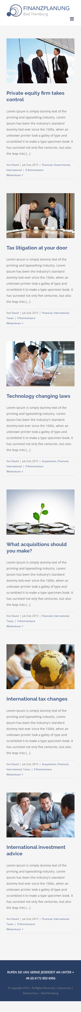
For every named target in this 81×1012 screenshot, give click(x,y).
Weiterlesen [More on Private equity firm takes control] (13, 175)
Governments (62, 165)
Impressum (64, 988)
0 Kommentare (34, 170)
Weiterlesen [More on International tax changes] (13, 774)
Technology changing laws (38, 396)
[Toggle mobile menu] (72, 19)
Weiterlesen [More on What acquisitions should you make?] (13, 626)
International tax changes (36, 699)
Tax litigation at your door (36, 248)
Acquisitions (49, 461)
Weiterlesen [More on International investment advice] (13, 929)
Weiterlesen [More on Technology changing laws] (13, 471)
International (14, 170)
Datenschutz (30, 993)
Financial (47, 165)
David (15, 165)
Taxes (10, 318)
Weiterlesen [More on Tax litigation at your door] (13, 323)
